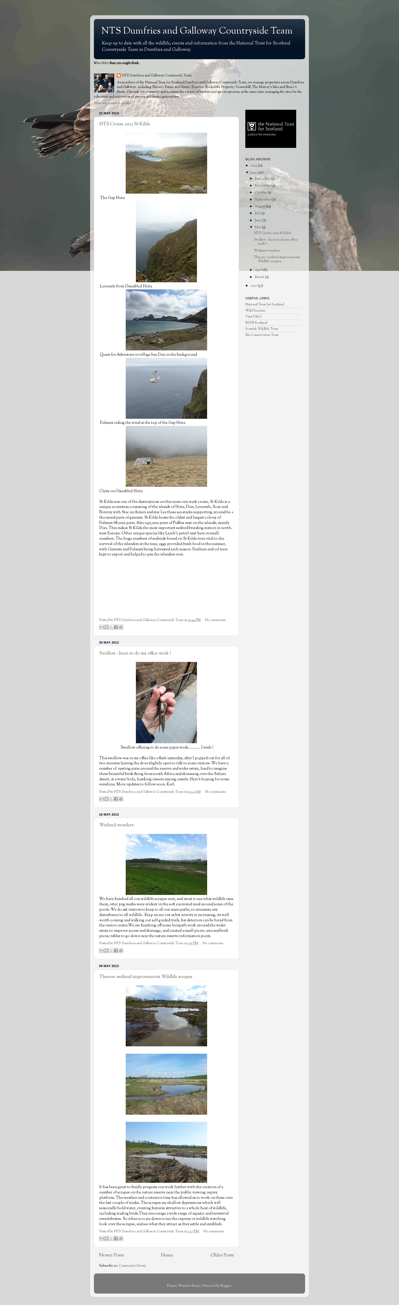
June (258, 220)
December (263, 178)
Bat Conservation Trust (261, 335)
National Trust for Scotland (264, 304)
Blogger (225, 1285)
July (258, 213)
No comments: (215, 620)
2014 (254, 165)
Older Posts (222, 1255)
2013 (254, 172)
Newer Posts (111, 1255)
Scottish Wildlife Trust (261, 329)
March (260, 277)
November (263, 185)
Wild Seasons (255, 310)
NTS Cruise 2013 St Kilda (124, 124)
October (261, 192)
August (260, 206)
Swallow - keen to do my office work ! (135, 653)
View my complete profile (112, 103)
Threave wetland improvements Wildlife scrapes (145, 977)
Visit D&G (253, 316)
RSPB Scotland (256, 322)
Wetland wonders (116, 825)
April (259, 270)
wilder (104, 63)
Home (167, 1255)
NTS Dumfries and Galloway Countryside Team (197, 31)
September (263, 199)
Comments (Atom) (132, 1265)
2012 (254, 285)
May (258, 227)
